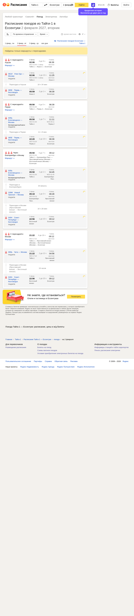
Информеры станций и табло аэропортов (111, 347)
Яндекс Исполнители (86, 367)
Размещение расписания (15, 347)
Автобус (63, 16)
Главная (8, 339)
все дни (45, 43)
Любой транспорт (14, 16)
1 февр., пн (9, 43)
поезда (57, 339)
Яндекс (126, 361)
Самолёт (29, 16)
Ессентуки (50, 94)
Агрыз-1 (51, 80)
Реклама (74, 361)
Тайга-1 (31, 80)
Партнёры (38, 361)
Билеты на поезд (44, 347)
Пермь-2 (51, 124)
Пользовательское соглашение (18, 361)
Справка (48, 361)
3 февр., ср (33, 43)
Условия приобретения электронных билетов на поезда (60, 353)
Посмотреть (76, 297)
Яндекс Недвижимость (29, 367)
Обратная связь (61, 361)
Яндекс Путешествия (66, 367)
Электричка (51, 16)
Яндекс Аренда (48, 367)
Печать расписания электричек (107, 350)
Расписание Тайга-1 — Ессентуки (37, 339)
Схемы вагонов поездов (47, 350)
